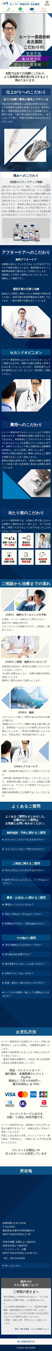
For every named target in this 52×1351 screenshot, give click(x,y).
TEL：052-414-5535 (14, 1258)
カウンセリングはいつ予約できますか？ (25, 849)
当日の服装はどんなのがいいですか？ (24, 945)
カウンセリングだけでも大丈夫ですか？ (25, 839)
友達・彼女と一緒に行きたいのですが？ (25, 983)
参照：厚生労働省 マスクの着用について (32, 1329)
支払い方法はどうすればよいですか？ (24, 914)
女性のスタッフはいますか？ (19, 973)
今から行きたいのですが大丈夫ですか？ (25, 870)
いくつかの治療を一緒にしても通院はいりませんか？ (25, 994)
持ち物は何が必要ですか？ (18, 954)
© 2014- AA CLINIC (25, 1348)
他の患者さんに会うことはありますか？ (25, 964)
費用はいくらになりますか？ (19, 904)
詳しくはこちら (12, 1265)
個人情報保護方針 (26, 1341)
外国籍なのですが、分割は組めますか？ (25, 923)
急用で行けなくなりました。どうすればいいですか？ (25, 881)
